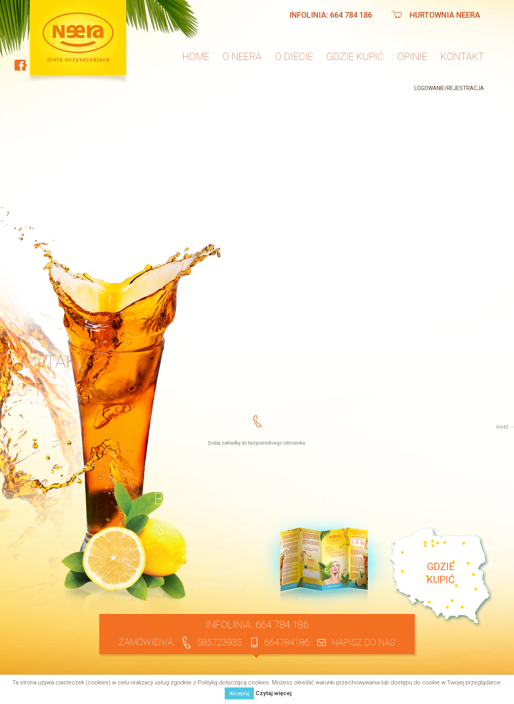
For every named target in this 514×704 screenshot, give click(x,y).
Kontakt (462, 56)
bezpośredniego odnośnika (276, 443)
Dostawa (194, 560)
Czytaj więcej (273, 693)
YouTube (327, 499)
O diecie (294, 56)
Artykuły (126, 573)
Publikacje (128, 585)
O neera (242, 56)
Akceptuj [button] (239, 693)
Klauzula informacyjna (212, 585)
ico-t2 (502, 427)
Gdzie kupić (355, 56)
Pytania (124, 548)
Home (195, 56)
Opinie (412, 56)
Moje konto (197, 536)
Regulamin (197, 548)
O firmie (125, 536)
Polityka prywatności (210, 573)
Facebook (242, 499)
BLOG (172, 499)
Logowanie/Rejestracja (449, 88)
